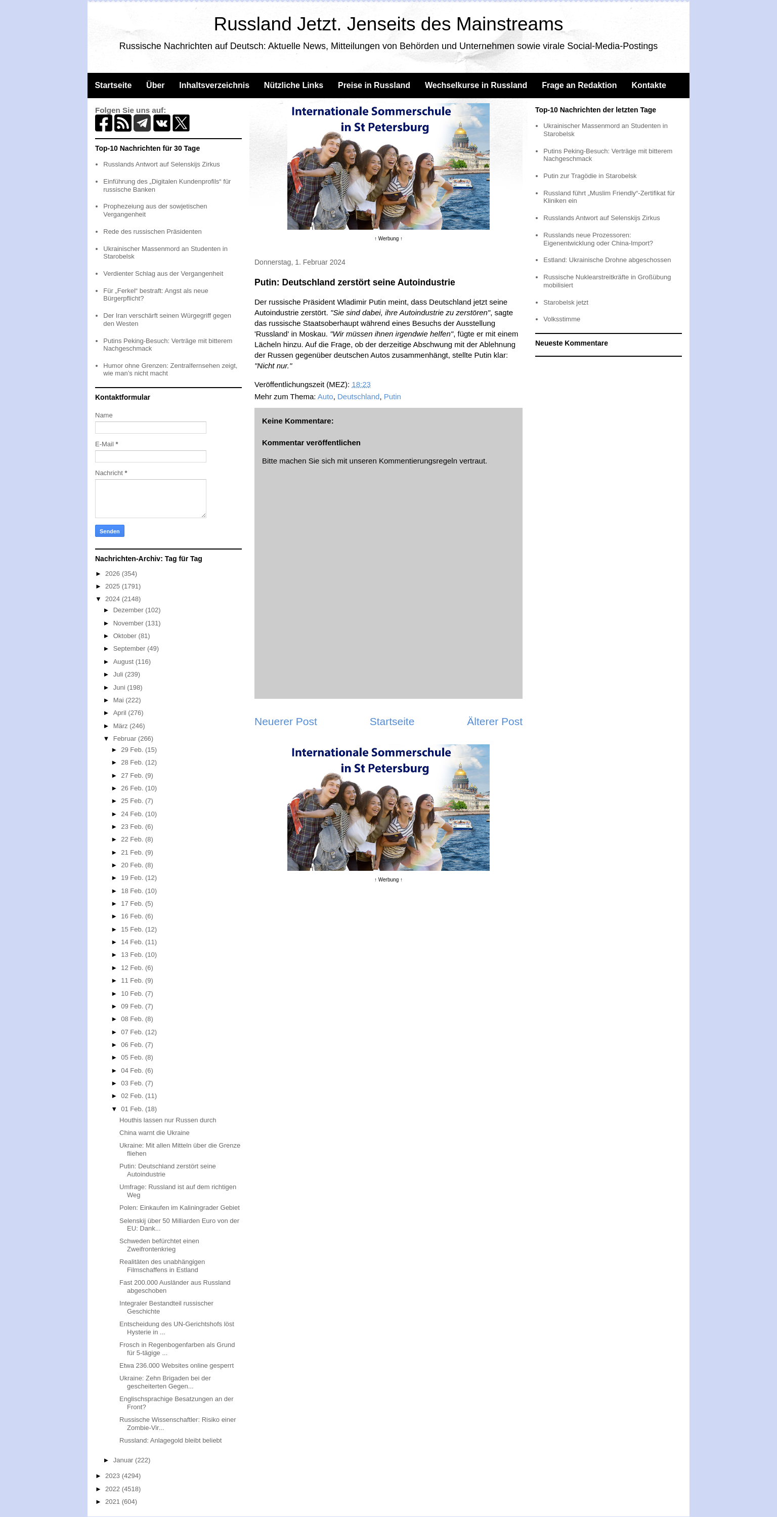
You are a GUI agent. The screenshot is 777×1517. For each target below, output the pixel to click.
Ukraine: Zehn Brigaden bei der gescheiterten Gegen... (165, 1382)
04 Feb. (133, 1070)
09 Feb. (133, 1006)
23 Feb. (133, 826)
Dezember (129, 610)
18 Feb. (133, 891)
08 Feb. (133, 1019)
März (121, 726)
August (124, 661)
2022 (113, 1489)
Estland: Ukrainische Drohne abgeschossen (607, 260)
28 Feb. (133, 762)
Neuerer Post (285, 721)
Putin (392, 396)
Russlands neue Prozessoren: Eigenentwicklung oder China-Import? (598, 239)
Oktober (126, 636)
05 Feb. (133, 1057)
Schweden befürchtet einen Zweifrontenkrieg (159, 1245)
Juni (120, 687)
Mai (119, 700)
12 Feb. (133, 968)
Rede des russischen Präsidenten (152, 231)
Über (155, 85)
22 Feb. (133, 839)
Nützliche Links (293, 85)
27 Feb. (133, 775)
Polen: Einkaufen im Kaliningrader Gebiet (179, 1207)
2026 (113, 573)
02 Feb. (133, 1096)
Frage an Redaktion (579, 85)
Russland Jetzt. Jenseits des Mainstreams (389, 24)
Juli (119, 674)
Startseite (113, 85)
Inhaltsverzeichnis (214, 85)
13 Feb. (133, 954)
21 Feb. (133, 852)
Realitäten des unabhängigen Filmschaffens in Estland (162, 1266)
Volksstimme (561, 319)
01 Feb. (133, 1109)
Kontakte (648, 85)
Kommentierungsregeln (418, 460)
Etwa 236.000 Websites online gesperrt (176, 1365)
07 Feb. (133, 1032)
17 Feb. (133, 903)
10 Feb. (133, 993)
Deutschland (358, 396)
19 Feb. (133, 877)
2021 (113, 1501)
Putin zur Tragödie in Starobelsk (589, 176)
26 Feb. (133, 788)
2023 (113, 1476)
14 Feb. (133, 942)
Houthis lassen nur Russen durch (168, 1120)
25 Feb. (133, 801)
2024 (113, 599)
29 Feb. (133, 749)
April (120, 713)
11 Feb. (133, 980)
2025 (113, 586)
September (130, 648)
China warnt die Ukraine (154, 1132)
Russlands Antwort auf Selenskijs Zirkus (161, 164)
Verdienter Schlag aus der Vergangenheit (163, 273)
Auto (325, 396)
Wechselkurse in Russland (476, 85)
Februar (125, 738)
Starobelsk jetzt (565, 302)
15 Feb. (133, 929)
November (129, 623)
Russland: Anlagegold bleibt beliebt (170, 1440)
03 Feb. (133, 1083)
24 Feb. (133, 814)
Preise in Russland (374, 85)
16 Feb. (133, 916)
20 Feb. (133, 865)
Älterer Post (495, 721)
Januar (124, 1460)
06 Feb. (133, 1044)
